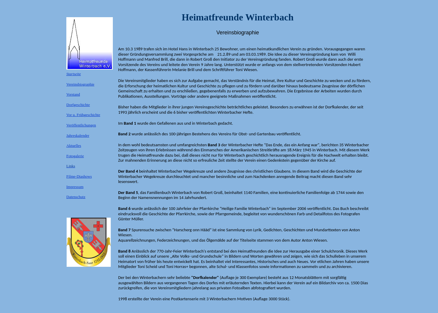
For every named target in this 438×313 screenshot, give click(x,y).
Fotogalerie (75, 156)
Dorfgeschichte (78, 104)
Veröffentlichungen (81, 125)
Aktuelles (73, 145)
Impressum (75, 186)
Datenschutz (75, 197)
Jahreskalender (77, 135)
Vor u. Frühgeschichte (83, 115)
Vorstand (73, 94)
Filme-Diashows (79, 176)
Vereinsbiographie (80, 84)
